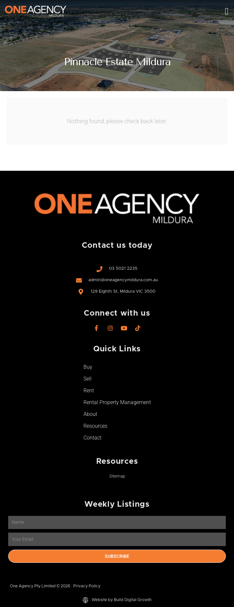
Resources (95, 426)
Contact (92, 438)
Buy (87, 367)
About (90, 414)
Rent (88, 390)
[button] (227, 11)
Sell (87, 379)
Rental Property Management (117, 402)
